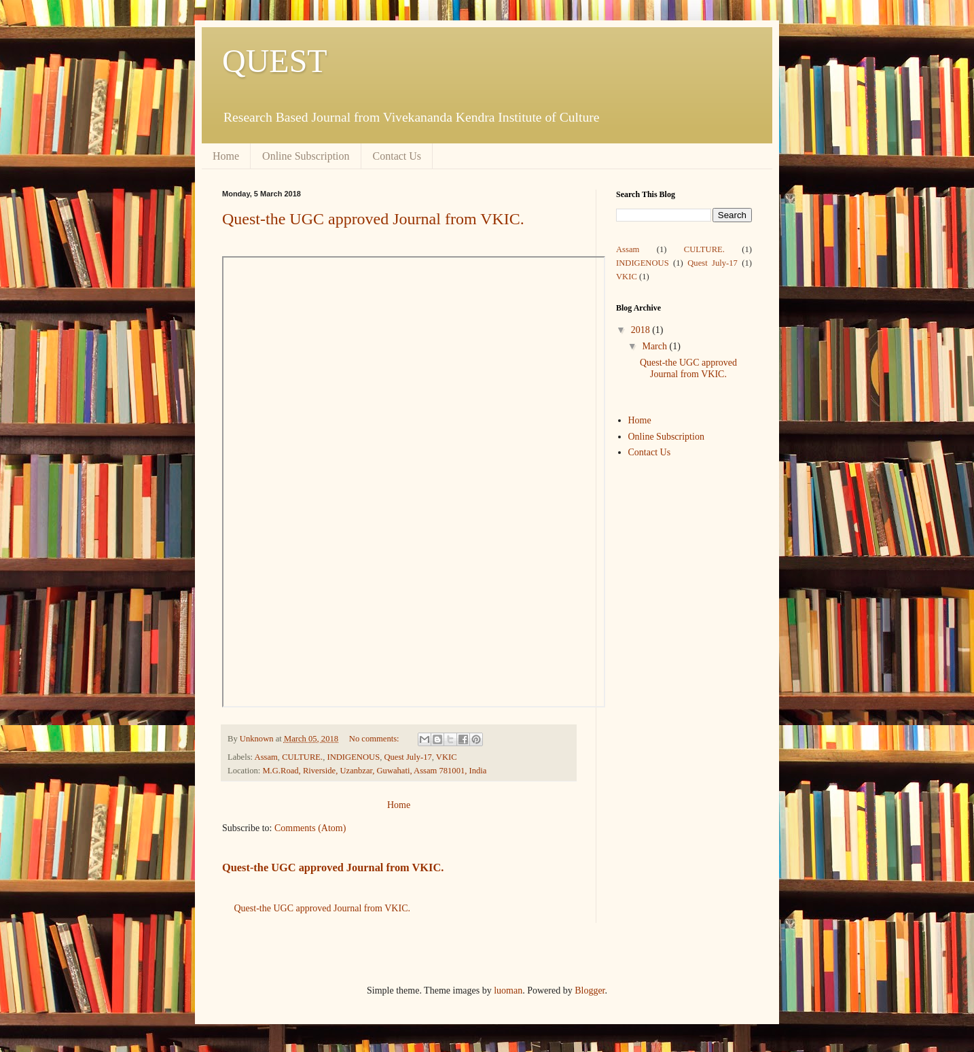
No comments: (375, 738)
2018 (642, 330)
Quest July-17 (407, 757)
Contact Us (397, 156)
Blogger (590, 990)
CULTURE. (302, 757)
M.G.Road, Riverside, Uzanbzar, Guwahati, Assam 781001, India (374, 770)
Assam (266, 757)
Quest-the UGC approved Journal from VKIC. (373, 219)
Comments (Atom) (310, 828)
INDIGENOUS (353, 757)
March (655, 346)
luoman (508, 990)
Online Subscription (305, 156)
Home (226, 156)
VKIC (446, 757)
